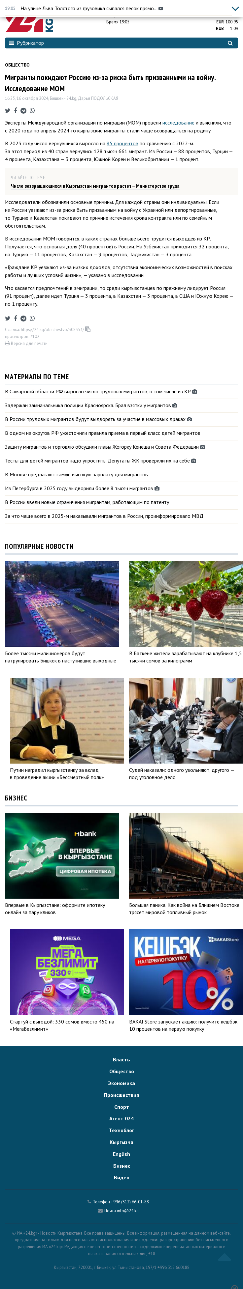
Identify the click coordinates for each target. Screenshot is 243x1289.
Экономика (121, 1083)
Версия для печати (26, 343)
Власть (121, 1059)
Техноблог (121, 1130)
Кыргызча (121, 1142)
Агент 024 (121, 1118)
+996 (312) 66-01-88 (130, 1202)
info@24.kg (128, 1211)
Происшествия (121, 1095)
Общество (17, 65)
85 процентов (122, 143)
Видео (121, 1177)
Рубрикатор (26, 43)
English (121, 1154)
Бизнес (121, 1166)
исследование (178, 122)
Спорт (121, 1107)
